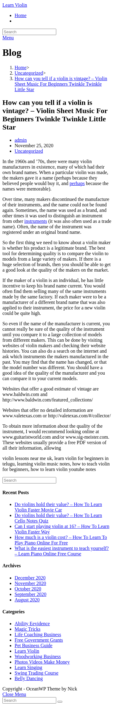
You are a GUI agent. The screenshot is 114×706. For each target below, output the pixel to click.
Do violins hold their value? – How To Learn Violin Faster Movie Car (58, 507)
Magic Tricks (27, 629)
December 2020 (30, 577)
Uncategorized (29, 151)
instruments (35, 221)
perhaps (77, 183)
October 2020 (28, 588)
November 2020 (30, 583)
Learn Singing (28, 667)
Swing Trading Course (36, 673)
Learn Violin (14, 5)
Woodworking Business (38, 656)
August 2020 (27, 599)
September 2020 (30, 594)
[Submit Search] (59, 702)
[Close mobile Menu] (14, 694)
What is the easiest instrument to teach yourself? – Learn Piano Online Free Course (62, 551)
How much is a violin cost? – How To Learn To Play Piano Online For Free (61, 540)
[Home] (20, 67)
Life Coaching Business (38, 634)
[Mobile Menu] (8, 37)
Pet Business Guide (33, 645)
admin (21, 140)
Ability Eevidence (32, 623)
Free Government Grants (39, 640)
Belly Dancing (29, 678)
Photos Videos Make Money (42, 662)
